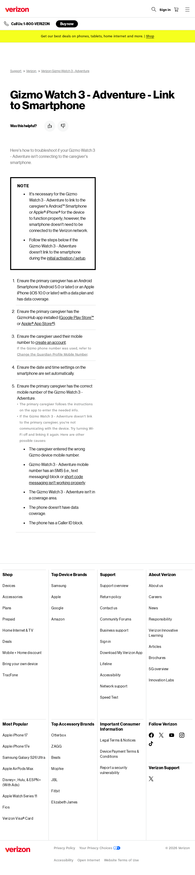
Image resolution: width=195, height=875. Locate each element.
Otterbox (58, 735)
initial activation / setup (66, 258)
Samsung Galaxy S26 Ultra (24, 757)
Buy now (67, 24)
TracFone (10, 675)
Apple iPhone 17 (15, 735)
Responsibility (160, 619)
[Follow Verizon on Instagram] (181, 735)
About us (156, 585)
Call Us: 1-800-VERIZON (30, 24)
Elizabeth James (64, 802)
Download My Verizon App (121, 652)
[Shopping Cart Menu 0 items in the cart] (176, 9)
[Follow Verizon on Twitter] (161, 735)
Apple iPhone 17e (16, 746)
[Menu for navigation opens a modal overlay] (187, 9)
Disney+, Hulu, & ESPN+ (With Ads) (22, 782)
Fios (6, 807)
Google (57, 608)
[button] (49, 126)
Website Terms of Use (121, 860)
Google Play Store (77, 317)
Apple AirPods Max (18, 768)
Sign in (105, 641)
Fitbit (55, 791)
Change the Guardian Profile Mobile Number (52, 354)
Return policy (110, 597)
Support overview (114, 585)
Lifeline (106, 664)
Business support (114, 630)
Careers (155, 597)
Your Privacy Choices (99, 848)
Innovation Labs (161, 680)
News (153, 608)
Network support (113, 686)
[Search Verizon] (153, 9)
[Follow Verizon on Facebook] (151, 735)
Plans (7, 608)
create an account (50, 342)
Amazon (57, 619)
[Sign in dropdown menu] (165, 9)
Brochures (157, 657)
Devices (9, 585)
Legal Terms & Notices (118, 740)
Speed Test (109, 697)
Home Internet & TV (18, 630)
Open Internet (88, 860)
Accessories (13, 597)
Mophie (57, 768)
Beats (56, 757)
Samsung (59, 585)
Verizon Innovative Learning (163, 632)
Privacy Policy (64, 848)
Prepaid (9, 619)
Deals (7, 641)
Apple (56, 597)
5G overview (159, 669)
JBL (54, 780)
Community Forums (115, 619)
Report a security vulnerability (113, 770)
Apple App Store (37, 323)
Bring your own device (20, 664)
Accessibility (110, 675)
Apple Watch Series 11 (20, 796)
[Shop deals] (150, 36)
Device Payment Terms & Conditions (119, 754)
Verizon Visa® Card (18, 818)
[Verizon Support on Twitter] (151, 778)
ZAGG (56, 746)
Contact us (108, 608)
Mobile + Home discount (22, 652)
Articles (155, 646)
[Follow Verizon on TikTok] (151, 743)
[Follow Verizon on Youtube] (171, 735)
